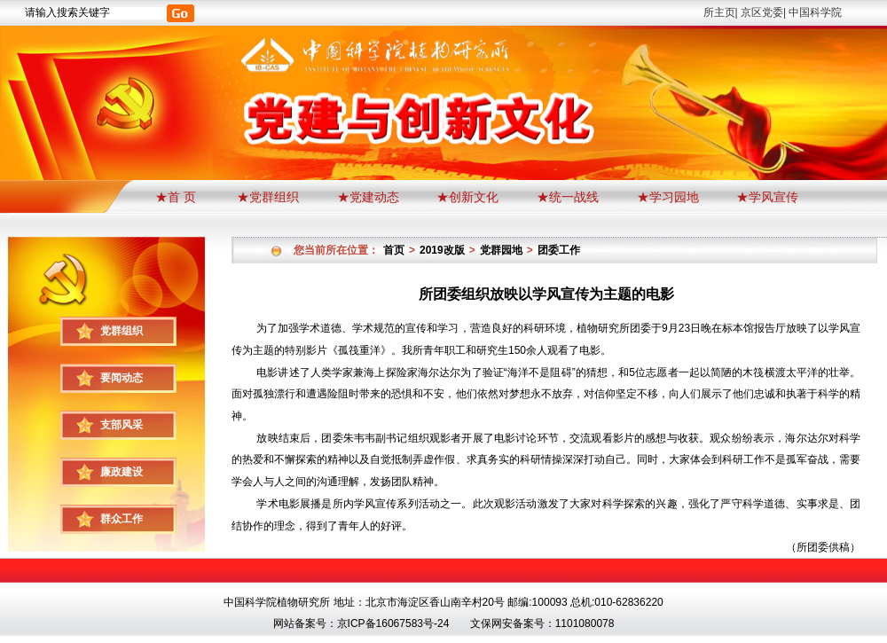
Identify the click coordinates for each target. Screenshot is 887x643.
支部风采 (121, 425)
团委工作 (559, 250)
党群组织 (121, 331)
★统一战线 (568, 197)
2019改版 (442, 250)
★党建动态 (368, 197)
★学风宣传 (767, 197)
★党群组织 (268, 197)
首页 (393, 250)
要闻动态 (121, 378)
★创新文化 (467, 197)
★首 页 (177, 197)
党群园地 (501, 250)
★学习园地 (668, 197)
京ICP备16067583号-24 (393, 623)
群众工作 (121, 519)
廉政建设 (121, 472)
